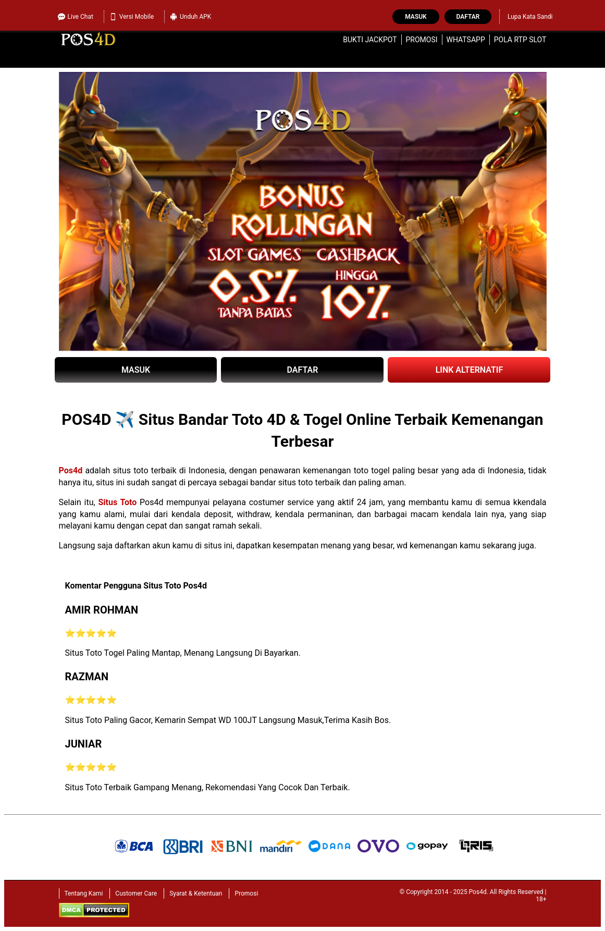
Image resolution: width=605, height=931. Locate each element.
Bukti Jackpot (370, 39)
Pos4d (71, 470)
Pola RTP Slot (520, 39)
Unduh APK (190, 16)
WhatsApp (466, 39)
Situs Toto (117, 502)
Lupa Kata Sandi (530, 16)
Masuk (415, 16)
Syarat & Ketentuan (195, 893)
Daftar (468, 16)
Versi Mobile (131, 16)
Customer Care (136, 893)
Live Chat (75, 15)
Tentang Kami (84, 893)
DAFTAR (302, 370)
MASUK (135, 370)
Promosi (421, 39)
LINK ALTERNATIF (469, 370)
